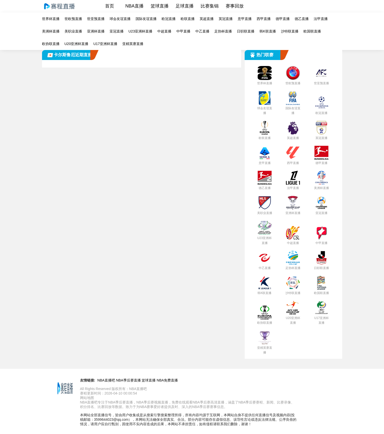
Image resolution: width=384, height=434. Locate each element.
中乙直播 (202, 31)
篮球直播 (160, 6)
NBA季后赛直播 (128, 380)
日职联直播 (245, 31)
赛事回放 (235, 6)
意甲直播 (245, 19)
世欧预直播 (73, 19)
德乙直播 (302, 19)
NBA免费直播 (167, 380)
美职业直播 (73, 31)
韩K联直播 (267, 31)
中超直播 (164, 31)
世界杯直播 (51, 19)
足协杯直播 (223, 31)
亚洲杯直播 (96, 31)
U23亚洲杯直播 (141, 31)
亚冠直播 (117, 31)
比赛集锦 (210, 6)
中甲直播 (183, 31)
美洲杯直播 (51, 31)
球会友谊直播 (120, 19)
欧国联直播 (312, 31)
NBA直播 (134, 6)
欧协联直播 (51, 44)
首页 (109, 6)
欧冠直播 (169, 19)
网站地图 (87, 398)
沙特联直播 (289, 31)
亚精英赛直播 (132, 44)
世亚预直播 (96, 19)
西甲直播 (264, 19)
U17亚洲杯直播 (105, 44)
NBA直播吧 (106, 380)
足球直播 (185, 6)
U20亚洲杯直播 (77, 44)
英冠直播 (226, 19)
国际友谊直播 (146, 19)
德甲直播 (283, 19)
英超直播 (207, 19)
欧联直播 (188, 19)
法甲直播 (321, 19)
